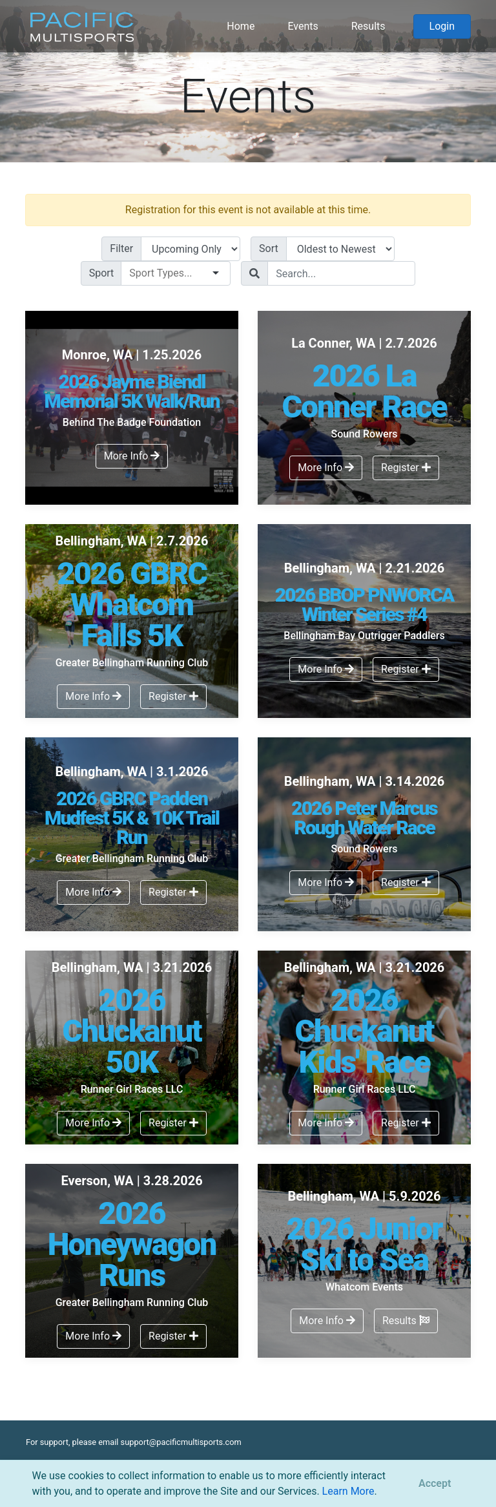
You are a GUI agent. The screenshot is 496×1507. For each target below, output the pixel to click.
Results (368, 26)
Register (406, 467)
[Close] (435, 1483)
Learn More (348, 1491)
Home (240, 26)
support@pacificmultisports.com (181, 1442)
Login (442, 26)
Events (302, 26)
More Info (132, 456)
